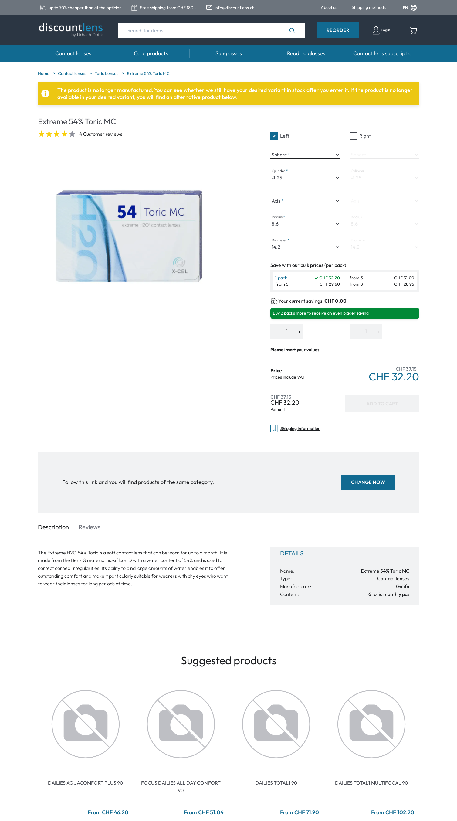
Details (291, 553)
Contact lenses (73, 53)
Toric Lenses (107, 73)
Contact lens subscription (384, 53)
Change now (368, 482)
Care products (151, 53)
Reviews (89, 527)
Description (53, 527)
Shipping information (295, 428)
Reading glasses (306, 53)
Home (44, 73)
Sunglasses (228, 53)
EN (410, 8)
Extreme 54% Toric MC (148, 73)
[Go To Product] (85, 724)
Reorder (338, 30)
